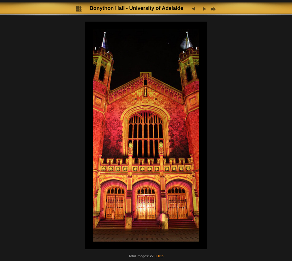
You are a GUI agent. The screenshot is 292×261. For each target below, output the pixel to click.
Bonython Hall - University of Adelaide (136, 8)
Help (160, 256)
